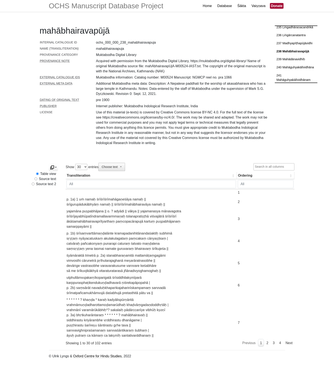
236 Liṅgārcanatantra (291, 35)
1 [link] (261, 343)
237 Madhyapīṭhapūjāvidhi (294, 43)
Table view (48, 174)
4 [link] (280, 343)
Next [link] (288, 343)
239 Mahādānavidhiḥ (290, 59)
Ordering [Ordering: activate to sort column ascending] (237, 175)
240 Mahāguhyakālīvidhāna (295, 67)
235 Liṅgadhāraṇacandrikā (294, 27)
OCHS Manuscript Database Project (106, 6)
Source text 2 (46, 184)
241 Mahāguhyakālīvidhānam (293, 78)
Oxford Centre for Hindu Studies (97, 356)
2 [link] (267, 343)
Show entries (82, 167)
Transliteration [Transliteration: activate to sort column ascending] (78, 175)
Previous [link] (249, 343)
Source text (47, 179)
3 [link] (274, 343)
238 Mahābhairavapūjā (292, 51)
